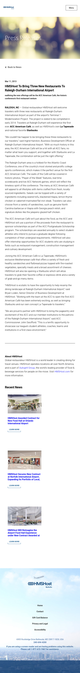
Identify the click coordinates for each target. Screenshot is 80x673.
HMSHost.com (62, 371)
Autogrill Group (27, 367)
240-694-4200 (40, 642)
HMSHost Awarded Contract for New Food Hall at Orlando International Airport (24, 421)
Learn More (14, 430)
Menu (71, 8)
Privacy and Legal (40, 624)
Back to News (14, 67)
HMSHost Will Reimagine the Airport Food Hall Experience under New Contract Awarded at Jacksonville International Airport (24, 535)
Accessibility (40, 630)
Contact (39, 611)
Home (40, 605)
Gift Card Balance (40, 618)
